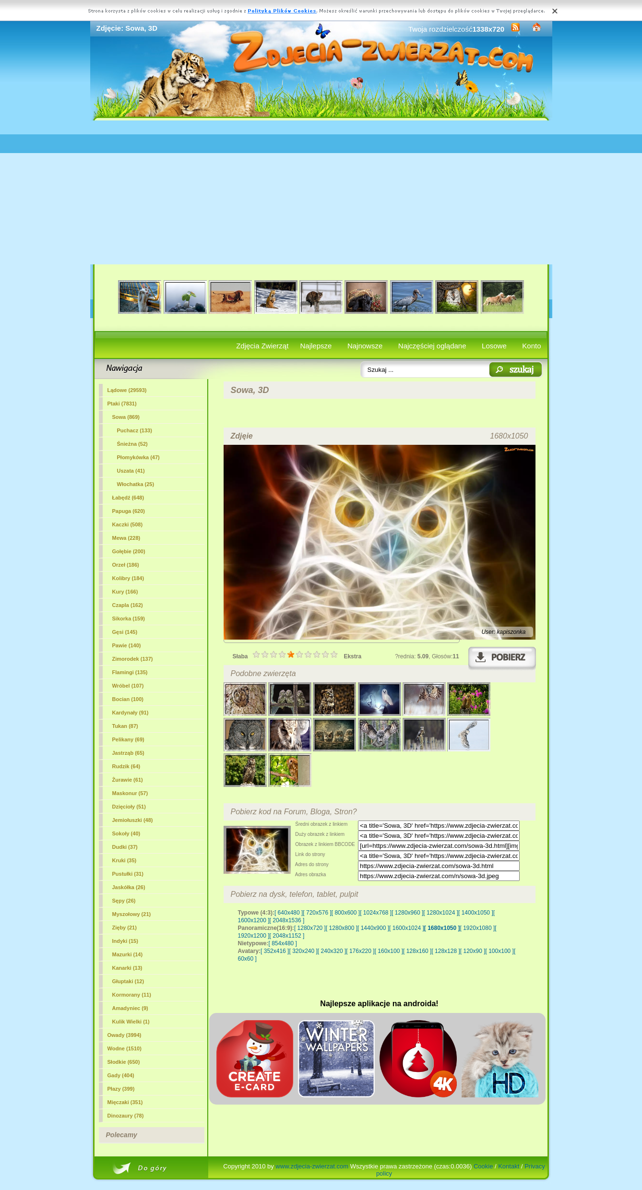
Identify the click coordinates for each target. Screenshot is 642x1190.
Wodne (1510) (124, 1048)
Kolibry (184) (128, 578)
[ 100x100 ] (500, 951)
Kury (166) (125, 592)
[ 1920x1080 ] (477, 928)
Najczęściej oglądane (432, 346)
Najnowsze (364, 346)
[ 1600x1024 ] (406, 928)
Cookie (483, 1166)
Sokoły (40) (126, 833)
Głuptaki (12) (128, 981)
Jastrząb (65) (128, 753)
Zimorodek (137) (132, 659)
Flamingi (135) (130, 672)
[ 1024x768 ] (376, 912)
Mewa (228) (126, 538)
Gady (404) (120, 1075)
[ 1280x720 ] (310, 928)
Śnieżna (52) (132, 444)
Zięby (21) (124, 927)
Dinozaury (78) (125, 1116)
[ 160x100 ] (389, 951)
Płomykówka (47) (138, 457)
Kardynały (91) (130, 712)
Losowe (494, 346)
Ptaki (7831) (122, 403)
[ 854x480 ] (283, 943)
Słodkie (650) (123, 1062)
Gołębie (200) (128, 551)
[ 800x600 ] (346, 912)
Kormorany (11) (131, 995)
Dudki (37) (125, 847)
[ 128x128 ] (445, 951)
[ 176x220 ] (360, 951)
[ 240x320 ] (332, 951)
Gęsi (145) (125, 632)
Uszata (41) (131, 471)
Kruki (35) (124, 860)
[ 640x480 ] (288, 912)
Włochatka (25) (136, 484)
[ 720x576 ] (317, 912)
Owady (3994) (124, 1035)
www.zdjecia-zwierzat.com (311, 1166)
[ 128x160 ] (417, 951)
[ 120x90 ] (473, 951)
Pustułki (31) (127, 874)
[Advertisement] (321, 192)
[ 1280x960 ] (407, 912)
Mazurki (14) (127, 954)
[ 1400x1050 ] (475, 912)
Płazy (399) (121, 1089)
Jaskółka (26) (128, 887)
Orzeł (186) (125, 565)
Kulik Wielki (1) (131, 1021)
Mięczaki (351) (125, 1102)
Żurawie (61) (127, 780)
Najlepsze (316, 346)
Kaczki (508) (127, 524)
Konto (531, 346)
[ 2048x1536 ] (287, 920)
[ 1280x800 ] (341, 928)
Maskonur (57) (130, 793)
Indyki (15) (125, 941)
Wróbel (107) (128, 686)
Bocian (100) (127, 699)
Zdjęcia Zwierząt (262, 346)
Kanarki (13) (127, 968)
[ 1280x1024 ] (440, 912)
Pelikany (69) (128, 739)
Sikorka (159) (128, 618)
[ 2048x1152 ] (287, 935)
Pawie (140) (126, 645)
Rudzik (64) (126, 766)
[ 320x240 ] (303, 951)
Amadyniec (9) (130, 1008)
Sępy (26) (124, 901)
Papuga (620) (128, 511)
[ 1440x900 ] (373, 928)
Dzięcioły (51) (129, 806)
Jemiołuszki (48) (132, 820)
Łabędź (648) (128, 497)
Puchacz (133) (134, 430)
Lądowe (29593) (127, 390)
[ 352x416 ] (275, 951)
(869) (126, 417)
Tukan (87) (125, 726)
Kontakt (508, 1166)
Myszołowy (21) (131, 914)
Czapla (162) (127, 605)
